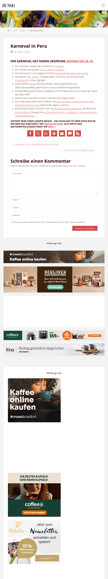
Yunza (35, 76)
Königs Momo (22, 112)
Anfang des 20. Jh (79, 61)
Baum (33, 83)
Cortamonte (22, 80)
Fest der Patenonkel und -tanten (71, 73)
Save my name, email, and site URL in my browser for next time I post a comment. (48, 222)
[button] (30, 133)
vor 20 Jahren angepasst (52, 69)
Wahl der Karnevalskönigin (68, 108)
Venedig (59, 66)
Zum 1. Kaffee (19, 30)
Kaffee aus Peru (54, 123)
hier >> (52, 126)
